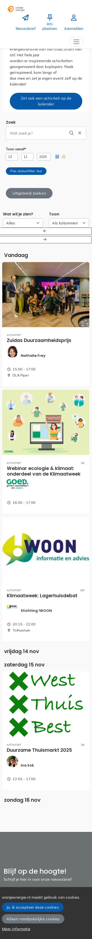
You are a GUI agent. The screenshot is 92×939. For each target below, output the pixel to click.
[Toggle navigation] (76, 42)
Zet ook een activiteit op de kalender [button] (46, 101)
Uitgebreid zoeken (29, 193)
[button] (57, 157)
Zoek (11, 122)
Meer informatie (16, 928)
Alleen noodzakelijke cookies (33, 918)
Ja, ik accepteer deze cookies (32, 907)
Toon (54, 214)
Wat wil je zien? (18, 214)
